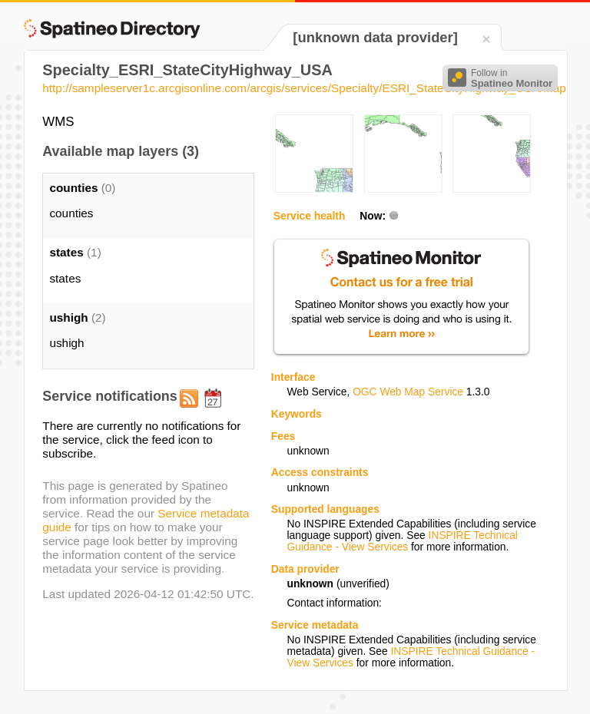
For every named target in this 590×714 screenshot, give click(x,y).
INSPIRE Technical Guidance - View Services (402, 541)
